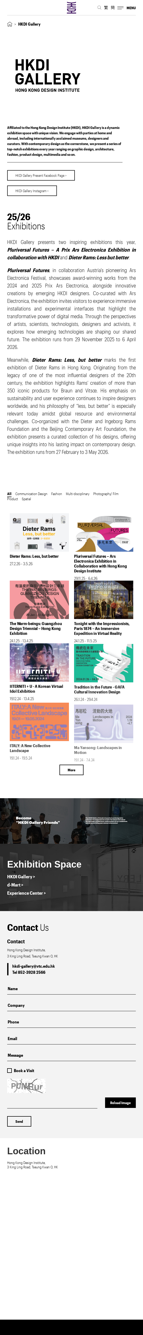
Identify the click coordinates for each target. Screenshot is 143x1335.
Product (12, 499)
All (9, 494)
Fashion (56, 494)
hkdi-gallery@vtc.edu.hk (33, 966)
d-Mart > (15, 885)
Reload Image (120, 1103)
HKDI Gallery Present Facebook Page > (41, 171)
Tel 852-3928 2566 (28, 972)
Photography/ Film (105, 494)
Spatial (26, 499)
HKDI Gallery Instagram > (32, 186)
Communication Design (31, 494)
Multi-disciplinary (77, 494)
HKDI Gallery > (21, 876)
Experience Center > (26, 893)
